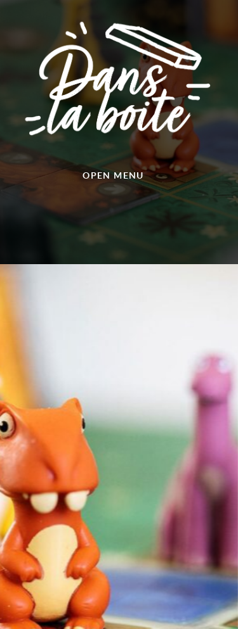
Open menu (113, 175)
